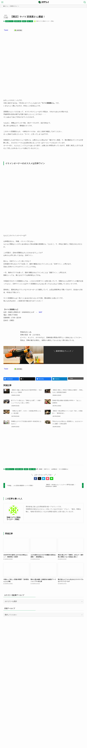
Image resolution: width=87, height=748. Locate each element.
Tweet (6, 30)
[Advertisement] (44, 448)
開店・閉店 (30, 21)
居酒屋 (40, 469)
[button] (35, 478)
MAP (40, 312)
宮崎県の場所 (18, 21)
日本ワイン (47, 469)
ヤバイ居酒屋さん (63, 469)
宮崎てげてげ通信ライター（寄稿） (13, 518)
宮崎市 (24, 21)
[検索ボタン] (84, 2)
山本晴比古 (54, 469)
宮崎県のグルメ (9, 21)
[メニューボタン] (2, 2)
